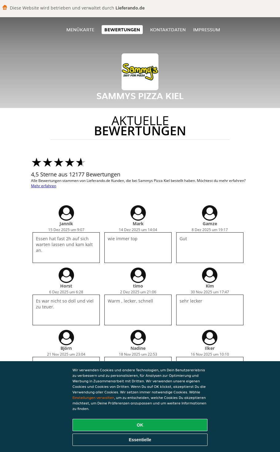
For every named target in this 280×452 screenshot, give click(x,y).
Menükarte (80, 29)
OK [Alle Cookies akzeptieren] (140, 425)
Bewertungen (122, 29)
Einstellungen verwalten (93, 397)
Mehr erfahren (43, 185)
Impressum (206, 29)
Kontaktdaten (168, 29)
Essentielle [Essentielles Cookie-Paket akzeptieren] (140, 439)
